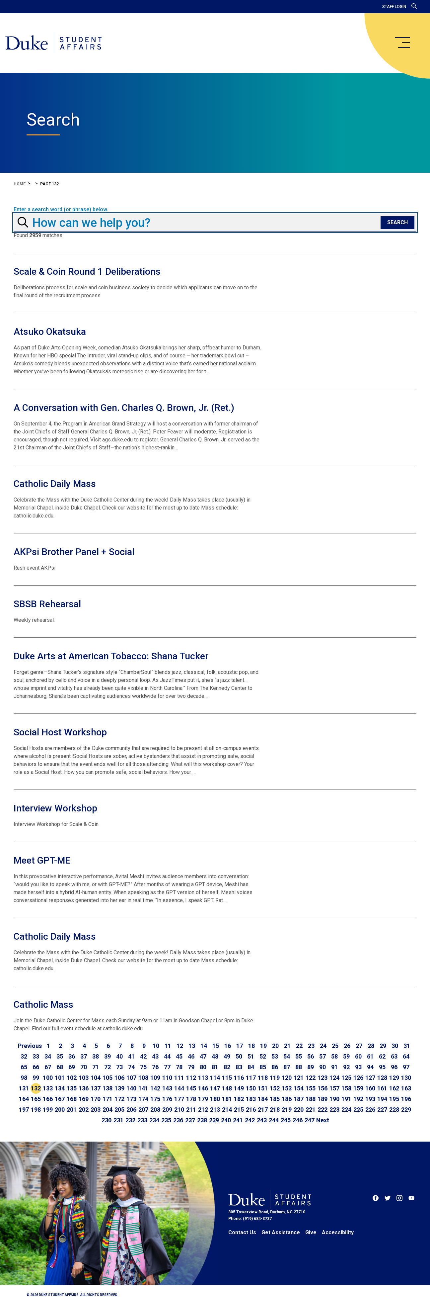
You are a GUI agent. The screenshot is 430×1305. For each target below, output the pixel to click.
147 (215, 1088)
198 (36, 1109)
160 (370, 1088)
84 (251, 1067)
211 (191, 1109)
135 (72, 1088)
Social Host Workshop (60, 732)
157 (334, 1088)
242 (250, 1120)
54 (286, 1056)
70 (83, 1067)
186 (287, 1098)
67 (47, 1067)
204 (107, 1109)
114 (215, 1077)
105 (107, 1077)
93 (358, 1067)
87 (286, 1067)
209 (167, 1109)
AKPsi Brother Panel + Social (74, 551)
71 (95, 1067)
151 (263, 1088)
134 (60, 1088)
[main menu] (402, 42)
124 (334, 1077)
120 (287, 1077)
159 (358, 1088)
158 (346, 1088)
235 (166, 1120)
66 (36, 1067)
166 (48, 1098)
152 (275, 1088)
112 (191, 1077)
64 (406, 1056)
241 (238, 1120)
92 (346, 1067)
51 (251, 1056)
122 (311, 1077)
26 (347, 1045)
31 (406, 1045)
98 (24, 1077)
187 (299, 1098)
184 (263, 1098)
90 (322, 1067)
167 (60, 1098)
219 (287, 1109)
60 (358, 1056)
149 (239, 1088)
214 (227, 1109)
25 (335, 1045)
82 (227, 1067)
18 (251, 1045)
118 (263, 1077)
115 (227, 1077)
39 (107, 1056)
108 (143, 1077)
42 (143, 1056)
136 (84, 1088)
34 (47, 1056)
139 (119, 1088)
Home (20, 184)
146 (203, 1088)
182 (239, 1098)
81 (215, 1067)
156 (322, 1088)
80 (203, 1067)
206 (131, 1109)
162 (394, 1088)
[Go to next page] (322, 1120)
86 (274, 1067)
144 (179, 1088)
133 (48, 1088)
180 (215, 1098)
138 (107, 1088)
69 (71, 1067)
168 (72, 1098)
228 (394, 1109)
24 (323, 1045)
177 (179, 1098)
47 (203, 1056)
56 (310, 1056)
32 (24, 1056)
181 (227, 1098)
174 (143, 1098)
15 (215, 1045)
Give (311, 1232)
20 (275, 1045)
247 (310, 1120)
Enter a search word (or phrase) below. (61, 209)
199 (48, 1109)
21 (287, 1045)
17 (239, 1045)
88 (298, 1067)
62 (382, 1056)
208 (155, 1109)
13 (191, 1045)
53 (274, 1056)
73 (119, 1067)
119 (275, 1077)
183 (251, 1098)
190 (334, 1098)
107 (131, 1077)
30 (395, 1045)
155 (311, 1088)
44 (167, 1056)
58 (334, 1056)
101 (60, 1077)
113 (203, 1077)
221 (311, 1109)
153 (287, 1088)
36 (71, 1056)
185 (275, 1098)
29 (383, 1045)
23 (311, 1045)
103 (84, 1077)
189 (322, 1098)
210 (179, 1109)
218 (275, 1109)
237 (190, 1120)
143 (167, 1088)
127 (370, 1077)
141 (143, 1088)
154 (299, 1088)
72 (107, 1067)
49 (227, 1056)
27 (359, 1045)
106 (119, 1077)
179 (203, 1098)
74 (131, 1067)
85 (262, 1067)
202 (84, 1109)
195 (394, 1098)
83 (239, 1067)
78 (179, 1067)
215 (239, 1109)
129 (394, 1077)
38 (95, 1056)
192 (358, 1098)
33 (36, 1056)
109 (155, 1077)
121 (299, 1077)
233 (142, 1120)
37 (83, 1056)
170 (96, 1098)
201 (72, 1109)
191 (346, 1098)
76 (155, 1067)
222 (322, 1109)
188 (311, 1098)
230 (106, 1120)
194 (382, 1098)
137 (96, 1088)
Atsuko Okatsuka (50, 331)
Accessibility (338, 1232)
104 (96, 1077)
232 (130, 1120)
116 (239, 1077)
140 (131, 1088)
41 (131, 1056)
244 (274, 1120)
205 (119, 1109)
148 (227, 1088)
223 (334, 1109)
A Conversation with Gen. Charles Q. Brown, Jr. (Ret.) (124, 407)
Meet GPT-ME (42, 860)
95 (382, 1067)
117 (251, 1077)
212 (203, 1109)
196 (406, 1098)
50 (239, 1056)
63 (394, 1056)
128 (382, 1077)
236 (178, 1120)
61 (370, 1056)
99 (36, 1077)
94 (370, 1067)
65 (24, 1067)
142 (155, 1088)
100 (48, 1077)
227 (382, 1109)
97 (406, 1067)
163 (406, 1088)
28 (371, 1045)
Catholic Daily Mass (55, 483)
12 (180, 1045)
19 (263, 1045)
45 (179, 1056)
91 (334, 1067)
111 (179, 1077)
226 (370, 1109)
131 (24, 1088)
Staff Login (394, 6)
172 (119, 1098)
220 (299, 1109)
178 (191, 1098)
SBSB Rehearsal (47, 604)
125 (346, 1077)
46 (191, 1056)
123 (322, 1077)
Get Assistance (280, 1232)
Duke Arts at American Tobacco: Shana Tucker (111, 656)
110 (167, 1077)
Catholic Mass (43, 1004)
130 (406, 1077)
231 (118, 1120)
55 (298, 1056)
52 (262, 1056)
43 (155, 1056)
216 (251, 1109)
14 (203, 1045)
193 (370, 1098)
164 (24, 1098)
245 (286, 1120)
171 (107, 1098)
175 (155, 1098)
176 (167, 1098)
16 (227, 1045)
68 (59, 1067)
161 (382, 1088)
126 (358, 1077)
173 (131, 1098)
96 (394, 1067)
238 (202, 1120)
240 (226, 1120)
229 (406, 1109)
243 (262, 1120)
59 (346, 1056)
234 (154, 1120)
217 (263, 1109)
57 (322, 1056)
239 (214, 1120)
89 (310, 1067)
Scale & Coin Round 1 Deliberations (87, 271)
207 (143, 1109)
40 (119, 1056)
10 (156, 1045)
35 (59, 1056)
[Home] (54, 43)
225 (358, 1109)
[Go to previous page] (30, 1046)
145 (191, 1088)
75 (143, 1067)
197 (24, 1109)
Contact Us (242, 1232)
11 (168, 1045)
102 (72, 1077)
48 (215, 1056)
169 (84, 1098)
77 (167, 1067)
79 (191, 1067)
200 (60, 1109)
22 (299, 1045)
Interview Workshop (55, 808)
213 (215, 1109)
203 (96, 1109)
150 (251, 1088)
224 (346, 1109)
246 (298, 1120)
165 (36, 1098)
